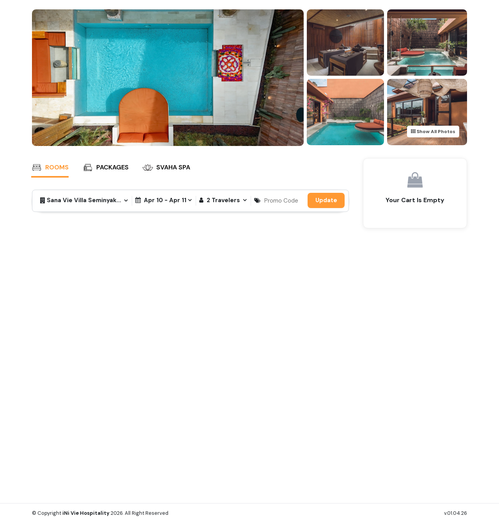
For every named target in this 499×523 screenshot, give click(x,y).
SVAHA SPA (166, 167)
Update (326, 200)
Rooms (50, 167)
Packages (105, 167)
